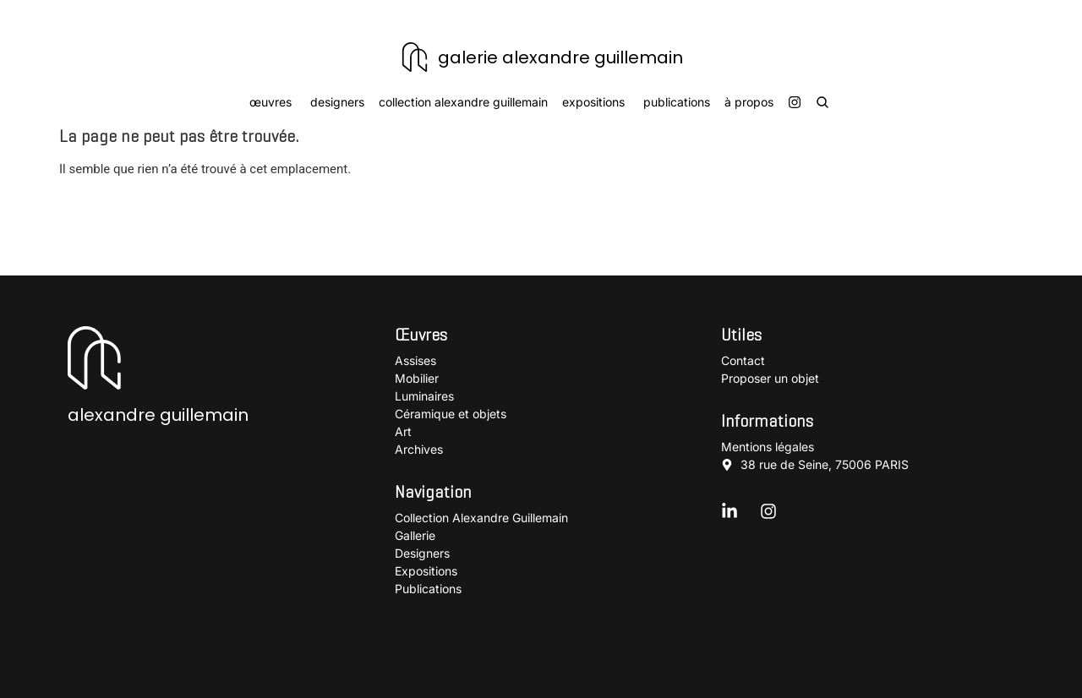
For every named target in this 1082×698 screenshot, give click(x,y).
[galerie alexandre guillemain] (414, 57)
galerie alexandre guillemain (560, 57)
